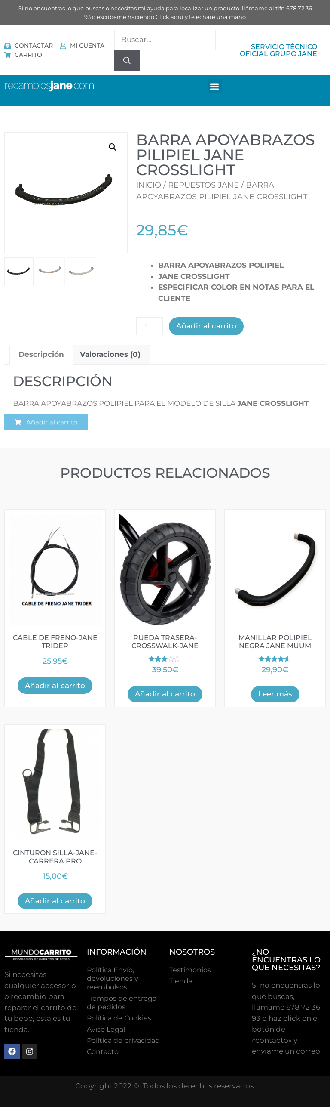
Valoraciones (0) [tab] (110, 354)
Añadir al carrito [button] (55, 685)
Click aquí (169, 16)
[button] (215, 86)
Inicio (148, 185)
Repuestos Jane (203, 185)
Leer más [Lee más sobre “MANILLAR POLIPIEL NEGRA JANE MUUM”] (275, 694)
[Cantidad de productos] (149, 326)
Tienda (180, 981)
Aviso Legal (106, 1029)
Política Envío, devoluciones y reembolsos (112, 978)
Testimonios (190, 970)
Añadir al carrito (206, 326)
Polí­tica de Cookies (119, 1018)
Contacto (103, 1052)
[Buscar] (127, 60)
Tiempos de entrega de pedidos (121, 1002)
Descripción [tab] (41, 354)
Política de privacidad (123, 1040)
